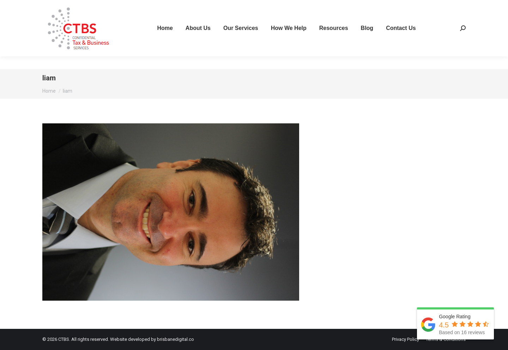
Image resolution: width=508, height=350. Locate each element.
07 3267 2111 (60, 6)
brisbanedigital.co (175, 339)
